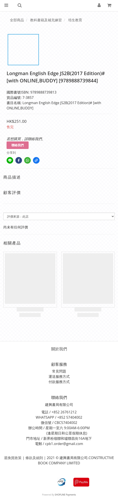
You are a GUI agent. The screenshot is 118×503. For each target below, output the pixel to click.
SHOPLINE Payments (65, 494)
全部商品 (17, 20)
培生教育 (75, 20)
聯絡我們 (17, 145)
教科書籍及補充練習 (46, 20)
